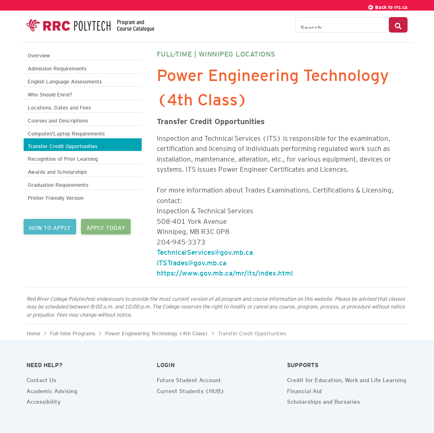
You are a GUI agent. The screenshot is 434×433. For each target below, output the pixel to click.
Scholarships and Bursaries (323, 400)
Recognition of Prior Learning (63, 158)
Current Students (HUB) (190, 390)
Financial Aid (304, 390)
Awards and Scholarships (57, 171)
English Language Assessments (65, 80)
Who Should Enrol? (50, 93)
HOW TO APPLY (50, 227)
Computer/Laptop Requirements (66, 132)
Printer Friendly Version (55, 197)
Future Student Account (189, 379)
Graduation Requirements (58, 184)
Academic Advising (51, 390)
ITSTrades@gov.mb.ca (191, 261)
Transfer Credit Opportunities (62, 145)
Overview (39, 54)
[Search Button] (398, 25)
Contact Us (41, 379)
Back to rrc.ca (388, 6)
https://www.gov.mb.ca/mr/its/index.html (225, 271)
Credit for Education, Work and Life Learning (346, 379)
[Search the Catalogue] (342, 25)
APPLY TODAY (105, 227)
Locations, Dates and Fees (59, 106)
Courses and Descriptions (58, 119)
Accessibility (43, 400)
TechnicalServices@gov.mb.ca (205, 250)
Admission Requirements (57, 67)
